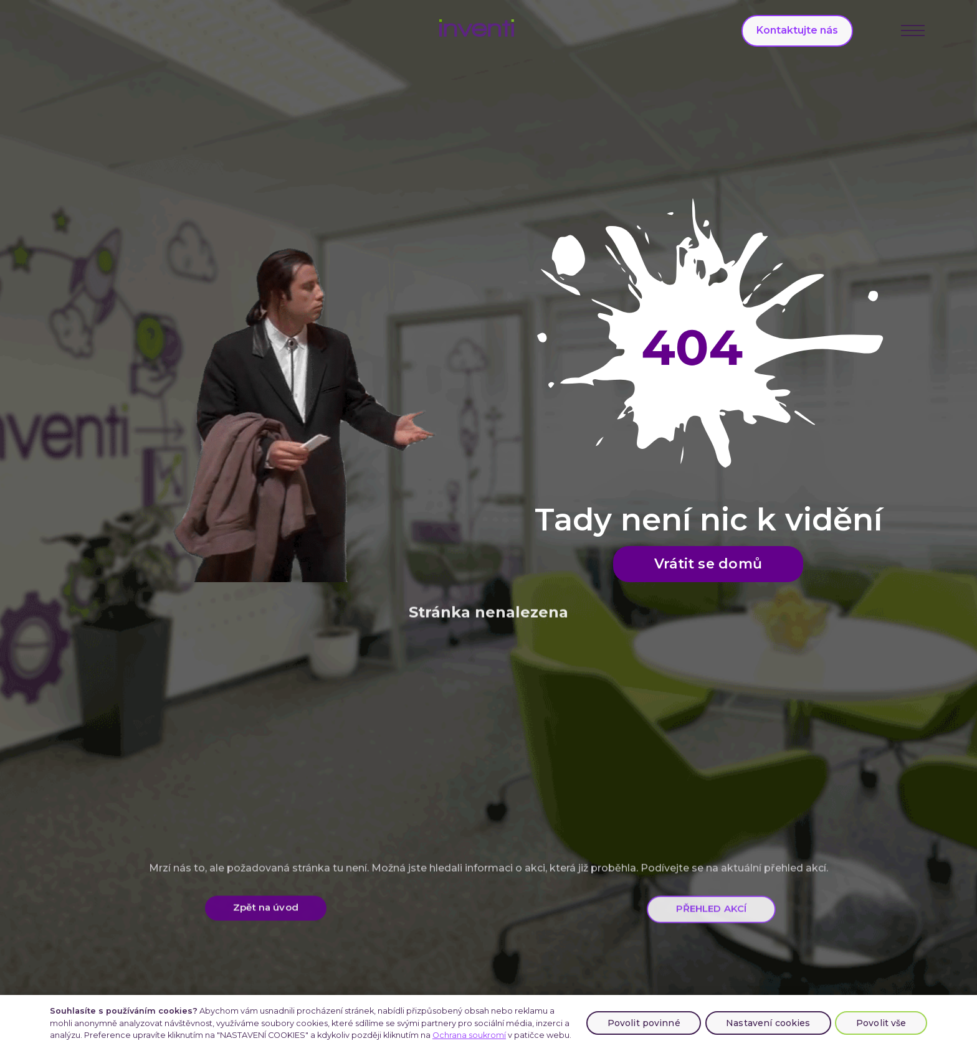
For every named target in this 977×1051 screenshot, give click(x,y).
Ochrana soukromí (469, 1035)
